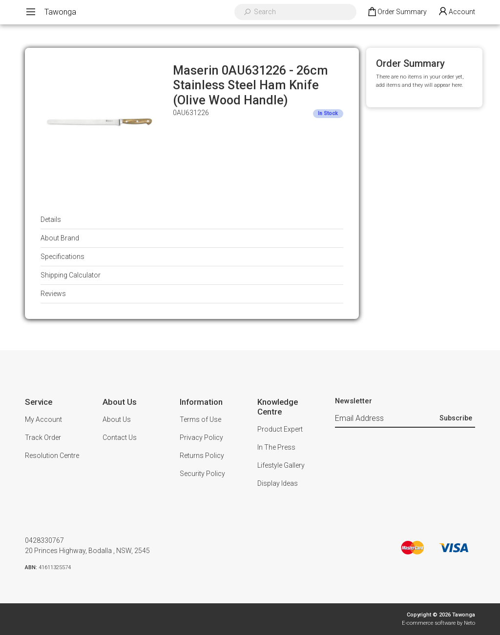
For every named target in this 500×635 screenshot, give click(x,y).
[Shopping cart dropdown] (396, 12)
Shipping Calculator (71, 275)
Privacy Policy (201, 437)
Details (51, 219)
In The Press (276, 447)
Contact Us (120, 437)
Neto (469, 623)
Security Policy (202, 473)
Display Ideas (277, 483)
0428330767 (44, 540)
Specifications (62, 256)
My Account (43, 419)
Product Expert (280, 429)
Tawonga (60, 12)
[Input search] (302, 12)
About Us (117, 419)
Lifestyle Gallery (281, 465)
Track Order (43, 437)
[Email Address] (386, 418)
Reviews (53, 294)
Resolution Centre (52, 455)
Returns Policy (202, 455)
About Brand (60, 238)
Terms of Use (200, 419)
